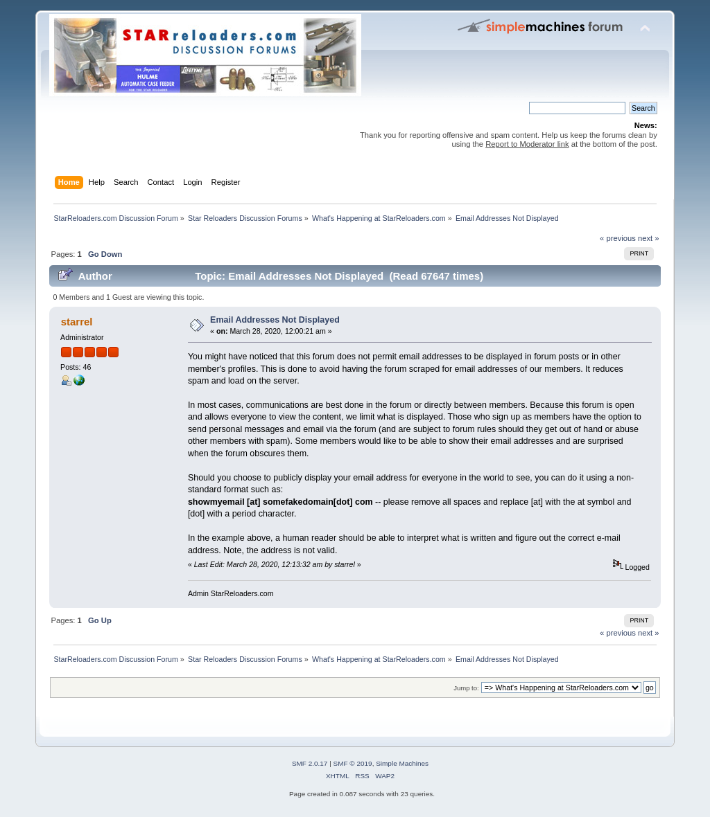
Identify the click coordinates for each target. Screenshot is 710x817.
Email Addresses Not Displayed (275, 320)
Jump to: (466, 688)
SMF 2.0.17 (310, 763)
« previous (618, 238)
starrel (77, 321)
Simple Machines (402, 763)
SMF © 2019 (353, 763)
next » (648, 238)
